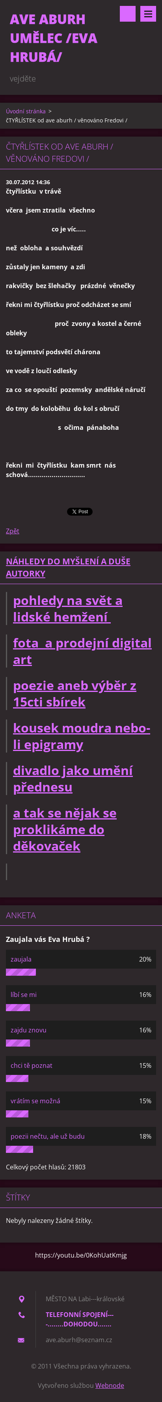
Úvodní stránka (26, 111)
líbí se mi (24, 994)
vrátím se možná (35, 1101)
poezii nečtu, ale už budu (48, 1136)
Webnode (109, 1385)
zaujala (21, 959)
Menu (148, 14)
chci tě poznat (31, 1065)
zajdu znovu (29, 1030)
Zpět (12, 531)
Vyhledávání (128, 14)
